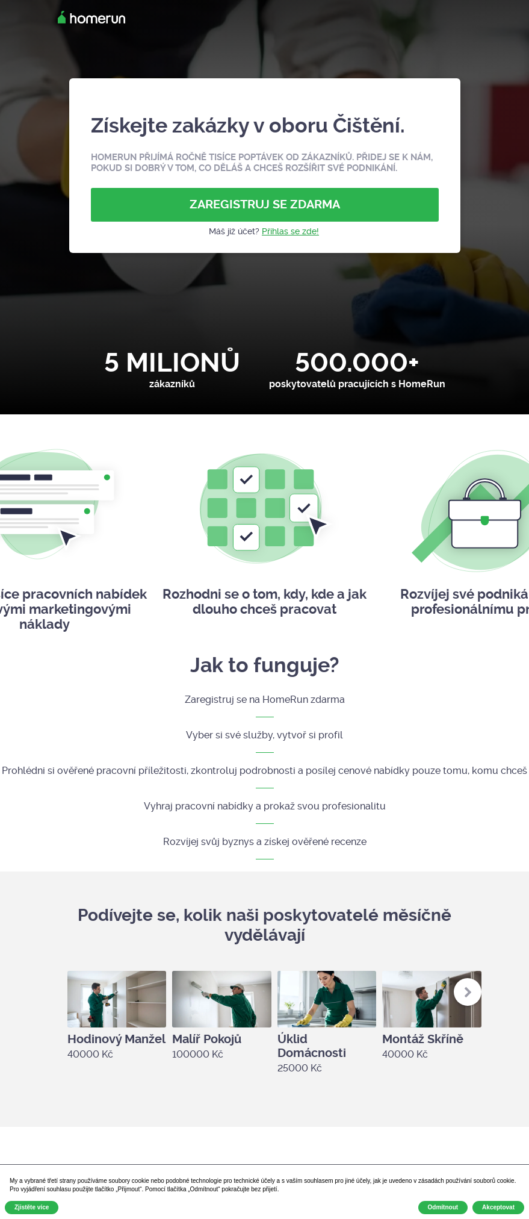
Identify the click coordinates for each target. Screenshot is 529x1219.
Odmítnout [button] (443, 1207)
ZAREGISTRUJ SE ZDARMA (265, 204)
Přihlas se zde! (290, 231)
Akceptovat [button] (498, 1207)
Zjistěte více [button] (31, 1207)
